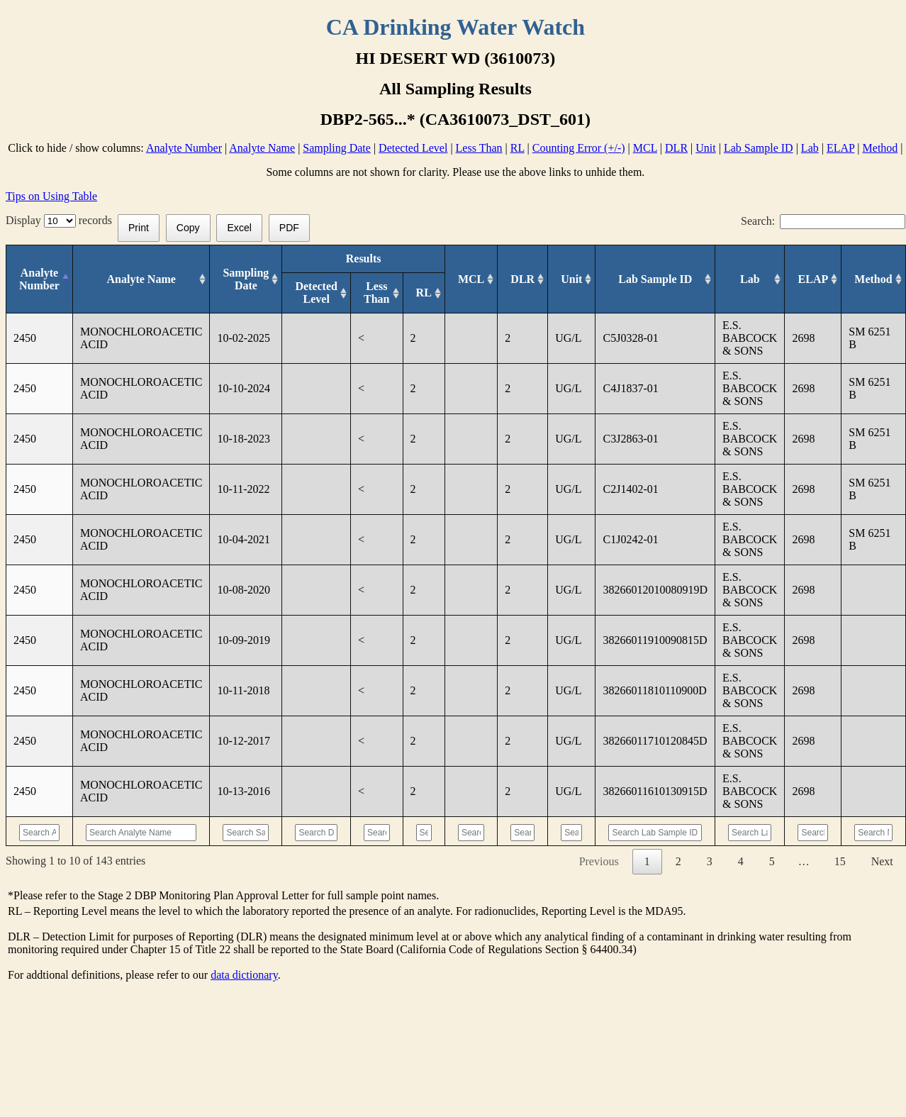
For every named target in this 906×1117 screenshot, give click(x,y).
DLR (676, 148)
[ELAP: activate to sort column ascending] (813, 279)
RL (517, 148)
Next (882, 861)
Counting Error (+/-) (578, 148)
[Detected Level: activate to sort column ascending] (316, 293)
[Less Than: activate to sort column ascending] (376, 293)
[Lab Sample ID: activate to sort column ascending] (655, 279)
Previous (599, 861)
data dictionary (244, 975)
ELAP (840, 148)
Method (880, 148)
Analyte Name (262, 148)
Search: (823, 221)
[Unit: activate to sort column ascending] (571, 279)
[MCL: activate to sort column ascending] (470, 279)
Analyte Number (184, 148)
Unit (705, 148)
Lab (810, 148)
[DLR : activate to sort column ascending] (523, 279)
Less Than (479, 148)
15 (840, 861)
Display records (62, 220)
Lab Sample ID (758, 148)
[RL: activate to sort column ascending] (423, 293)
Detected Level (413, 148)
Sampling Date (337, 148)
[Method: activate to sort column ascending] (873, 279)
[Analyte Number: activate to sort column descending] (39, 279)
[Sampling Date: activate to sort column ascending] (246, 279)
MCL (645, 148)
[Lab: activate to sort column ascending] (750, 279)
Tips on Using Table (51, 196)
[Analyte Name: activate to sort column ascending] (140, 279)
